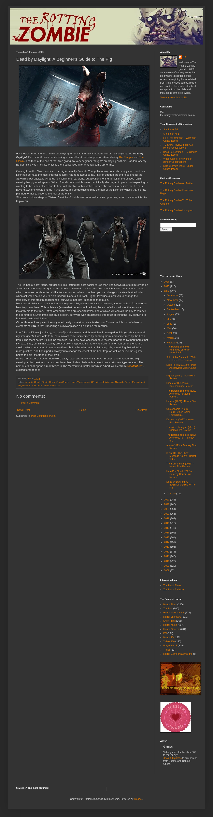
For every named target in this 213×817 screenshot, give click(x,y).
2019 (167, 518)
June (170, 323)
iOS (92, 382)
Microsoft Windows (105, 382)
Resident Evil (134, 366)
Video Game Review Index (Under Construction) (177, 160)
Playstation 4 (138, 382)
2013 (167, 546)
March (170, 338)
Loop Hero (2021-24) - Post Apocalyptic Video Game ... (181, 367)
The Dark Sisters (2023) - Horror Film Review (180, 465)
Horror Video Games (59, 382)
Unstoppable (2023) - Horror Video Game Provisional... (178, 412)
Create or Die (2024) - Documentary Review (179, 384)
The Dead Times (172, 585)
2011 (167, 556)
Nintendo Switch (123, 382)
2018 (167, 523)
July (169, 319)
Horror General (171, 629)
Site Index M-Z (171, 133)
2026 (167, 281)
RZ (184, 57)
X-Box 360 (169, 641)
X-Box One (37, 385)
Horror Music (170, 625)
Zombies (168, 608)
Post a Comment (30, 403)
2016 (167, 532)
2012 (167, 551)
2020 (167, 513)
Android (29, 382)
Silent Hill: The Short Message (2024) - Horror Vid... (181, 456)
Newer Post (23, 410)
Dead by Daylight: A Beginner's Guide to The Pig (181, 484)
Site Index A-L (171, 129)
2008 (167, 570)
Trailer (166, 649)
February (172, 342)
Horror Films (170, 604)
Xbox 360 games (172, 758)
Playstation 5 (24, 385)
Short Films (169, 620)
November (173, 300)
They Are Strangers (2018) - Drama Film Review (181, 428)
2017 (167, 528)
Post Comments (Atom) (43, 415)
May (169, 328)
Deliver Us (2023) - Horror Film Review (180, 421)
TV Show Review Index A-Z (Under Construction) (178, 146)
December (173, 295)
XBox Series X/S (52, 385)
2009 (167, 565)
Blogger (138, 799)
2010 (167, 561)
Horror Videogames (80, 382)
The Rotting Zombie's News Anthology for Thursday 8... (181, 437)
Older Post (141, 410)
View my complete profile (173, 97)
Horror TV (168, 637)
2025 (167, 286)
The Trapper (126, 157)
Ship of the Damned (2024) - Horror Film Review (181, 359)
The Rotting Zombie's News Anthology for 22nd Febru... (181, 393)
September (173, 309)
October (171, 304)
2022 (167, 504)
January (171, 493)
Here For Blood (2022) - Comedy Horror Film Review (179, 474)
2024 (167, 291)
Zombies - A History (173, 589)
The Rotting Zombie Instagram (176, 210)
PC (165, 633)
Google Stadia (41, 382)
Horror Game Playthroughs (177, 653)
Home (83, 410)
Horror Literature (172, 616)
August (171, 314)
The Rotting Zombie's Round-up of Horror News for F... (178, 349)
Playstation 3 (170, 645)
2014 (167, 542)
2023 (167, 499)
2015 (167, 537)
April (169, 333)
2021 (167, 509)
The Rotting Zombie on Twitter (176, 183)
